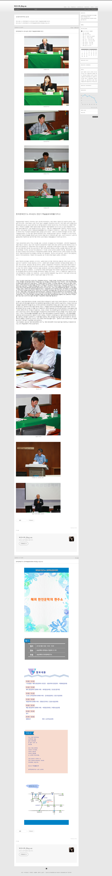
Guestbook (87, 7)
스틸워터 (83, 76)
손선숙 (92, 75)
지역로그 (31, 872)
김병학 (94, 76)
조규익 (88, 72)
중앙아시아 (89, 81)
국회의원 (84, 75)
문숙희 (92, 72)
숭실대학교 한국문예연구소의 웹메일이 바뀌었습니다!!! (88, 16)
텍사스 (86, 78)
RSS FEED (96, 116)
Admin (92, 7)
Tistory (70, 872)
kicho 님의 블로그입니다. (26, 540)
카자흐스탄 (94, 81)
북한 (96, 80)
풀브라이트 (89, 80)
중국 (85, 81)
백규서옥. (83, 112)
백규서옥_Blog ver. (20, 6)
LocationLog (80, 7)
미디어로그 (26, 872)
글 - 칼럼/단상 (75, 27)
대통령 (82, 81)
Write (96, 7)
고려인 (95, 75)
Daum (58, 872)
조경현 (82, 80)
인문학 (95, 78)
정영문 (88, 75)
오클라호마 (89, 73)
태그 (22, 872)
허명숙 (85, 72)
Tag (68, 7)
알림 (78, 558)
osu (85, 80)
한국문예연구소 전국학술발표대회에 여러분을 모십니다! (36, 23)
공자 (82, 72)
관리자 (39, 872)
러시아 (95, 72)
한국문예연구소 (88, 76)
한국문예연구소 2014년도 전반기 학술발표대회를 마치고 (36, 21)
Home (65, 7)
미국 (85, 73)
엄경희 (93, 73)
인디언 (82, 73)
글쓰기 (42, 872)
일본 (93, 80)
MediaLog (73, 7)
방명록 (35, 872)
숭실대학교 (90, 78)
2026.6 (89, 49)
